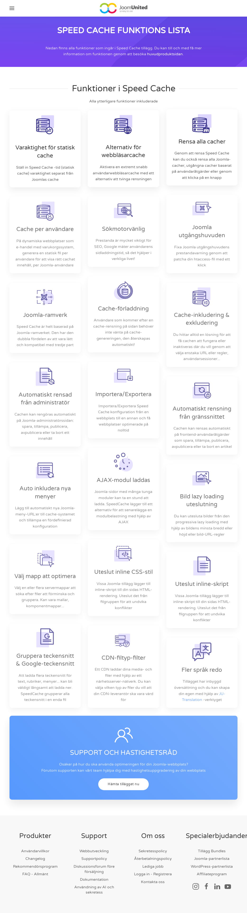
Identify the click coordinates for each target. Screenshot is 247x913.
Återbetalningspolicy (153, 858)
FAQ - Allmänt (35, 874)
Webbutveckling (94, 851)
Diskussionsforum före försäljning (94, 869)
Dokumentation (94, 879)
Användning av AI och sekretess (94, 890)
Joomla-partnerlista (211, 858)
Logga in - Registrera (153, 874)
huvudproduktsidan (165, 54)
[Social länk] (195, 886)
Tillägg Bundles (212, 851)
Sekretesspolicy (153, 851)
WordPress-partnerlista (212, 866)
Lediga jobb (152, 866)
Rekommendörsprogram (35, 866)
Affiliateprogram (212, 874)
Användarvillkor (35, 851)
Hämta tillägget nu (123, 793)
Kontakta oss (153, 882)
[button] (11, 8)
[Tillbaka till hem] (123, 8)
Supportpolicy (94, 858)
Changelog (35, 858)
